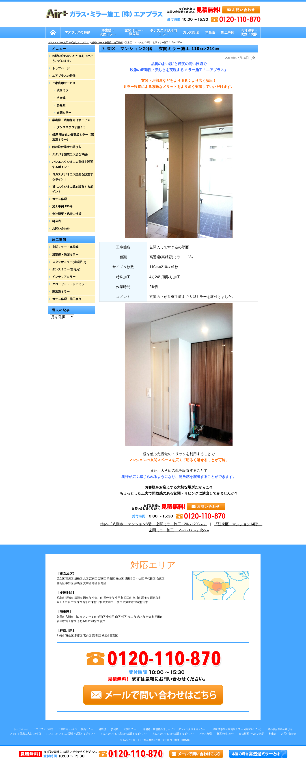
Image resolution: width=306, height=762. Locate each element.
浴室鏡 (61, 98)
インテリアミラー (63, 276)
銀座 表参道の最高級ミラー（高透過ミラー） (73, 137)
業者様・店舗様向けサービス (71, 120)
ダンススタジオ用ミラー (73, 127)
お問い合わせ (61, 228)
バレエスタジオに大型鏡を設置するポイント (72, 164)
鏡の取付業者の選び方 (66, 147)
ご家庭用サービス (63, 83)
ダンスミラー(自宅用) (66, 269)
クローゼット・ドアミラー (69, 284)
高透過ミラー (61, 291)
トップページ (61, 68)
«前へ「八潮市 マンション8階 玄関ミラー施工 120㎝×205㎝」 (153, 524)
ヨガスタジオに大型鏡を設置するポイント (72, 177)
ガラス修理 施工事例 (66, 299)
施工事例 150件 (62, 206)
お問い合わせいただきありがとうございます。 (72, 58)
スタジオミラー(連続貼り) (69, 262)
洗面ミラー (64, 90)
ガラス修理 (59, 199)
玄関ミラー (64, 112)
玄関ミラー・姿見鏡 (65, 247)
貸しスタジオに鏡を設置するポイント (72, 189)
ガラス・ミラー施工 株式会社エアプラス (148, 740)
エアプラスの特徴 (63, 75)
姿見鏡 (61, 105)
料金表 (56, 221)
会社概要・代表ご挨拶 (66, 213)
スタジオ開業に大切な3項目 (70, 154)
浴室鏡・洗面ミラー (65, 254)
